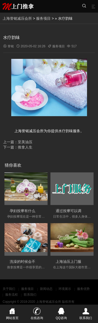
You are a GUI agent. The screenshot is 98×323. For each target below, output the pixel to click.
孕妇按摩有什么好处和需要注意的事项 (41, 211)
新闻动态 (46, 289)
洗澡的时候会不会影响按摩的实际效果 (41, 261)
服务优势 (83, 289)
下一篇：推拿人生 (17, 147)
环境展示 (65, 289)
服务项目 (43, 18)
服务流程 (11, 294)
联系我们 (30, 294)
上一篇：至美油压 (17, 142)
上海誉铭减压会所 (17, 18)
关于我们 (9, 289)
